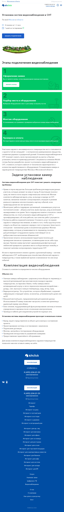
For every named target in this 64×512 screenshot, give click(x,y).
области (20, 20)
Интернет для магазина (32, 432)
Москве (12, 20)
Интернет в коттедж (32, 416)
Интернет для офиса (32, 435)
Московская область (13, 1)
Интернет (32, 403)
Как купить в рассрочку (32, 496)
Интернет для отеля (32, 445)
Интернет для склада (32, 465)
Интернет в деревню (32, 420)
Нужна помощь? (50, 6)
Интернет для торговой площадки (32, 449)
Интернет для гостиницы (32, 438)
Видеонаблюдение (32, 484)
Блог (32, 500)
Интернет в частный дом (32, 413)
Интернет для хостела (32, 462)
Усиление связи (32, 477)
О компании (32, 493)
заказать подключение (13, 36)
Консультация (32, 362)
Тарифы (32, 406)
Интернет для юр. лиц (32, 428)
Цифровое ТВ (32, 481)
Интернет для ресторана (32, 442)
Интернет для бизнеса (32, 455)
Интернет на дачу (32, 410)
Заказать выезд (11, 84)
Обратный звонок (32, 374)
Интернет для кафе (32, 459)
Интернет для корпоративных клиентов (32, 452)
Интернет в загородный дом (32, 423)
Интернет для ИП (32, 469)
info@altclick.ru (32, 368)
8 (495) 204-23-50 (50, 4)
